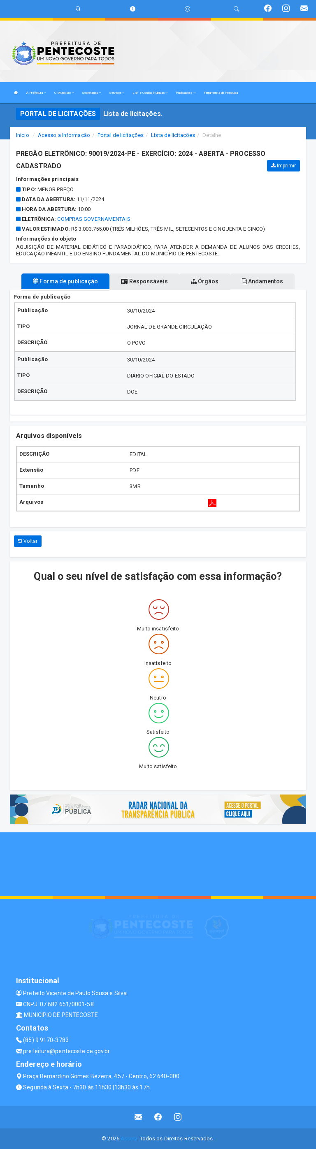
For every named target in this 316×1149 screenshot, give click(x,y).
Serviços (116, 93)
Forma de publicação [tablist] (65, 281)
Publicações (185, 93)
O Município (64, 93)
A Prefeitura (36, 93)
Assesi (129, 1138)
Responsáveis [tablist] (144, 281)
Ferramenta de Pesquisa (221, 93)
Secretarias (91, 93)
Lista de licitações (173, 135)
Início (22, 135)
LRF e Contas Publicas (149, 93)
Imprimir (283, 166)
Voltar (27, 541)
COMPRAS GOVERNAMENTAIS (93, 219)
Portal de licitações (121, 135)
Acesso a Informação (64, 135)
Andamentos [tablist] (262, 281)
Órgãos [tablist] (205, 281)
